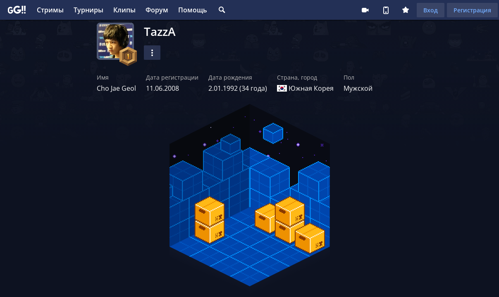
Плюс (405, 10)
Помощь (192, 9)
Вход (430, 10)
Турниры (88, 9)
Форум (157, 9)
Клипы (124, 9)
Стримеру (365, 9)
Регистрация (472, 10)
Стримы (50, 9)
